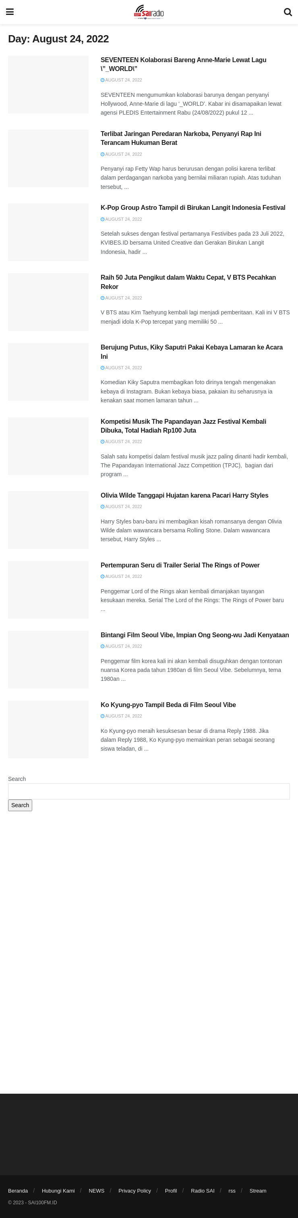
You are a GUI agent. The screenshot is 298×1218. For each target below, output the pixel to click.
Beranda (18, 1191)
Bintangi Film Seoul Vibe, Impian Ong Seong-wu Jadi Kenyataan (195, 635)
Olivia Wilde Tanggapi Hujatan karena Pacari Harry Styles (184, 495)
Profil (171, 1191)
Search (17, 779)
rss (232, 1191)
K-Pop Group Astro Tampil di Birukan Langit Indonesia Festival (193, 207)
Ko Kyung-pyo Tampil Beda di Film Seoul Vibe (168, 704)
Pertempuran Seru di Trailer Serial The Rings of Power (180, 565)
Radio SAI (203, 1191)
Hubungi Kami (58, 1191)
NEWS (96, 1191)
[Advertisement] (149, 879)
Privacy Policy (134, 1191)
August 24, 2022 (121, 79)
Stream (258, 1191)
